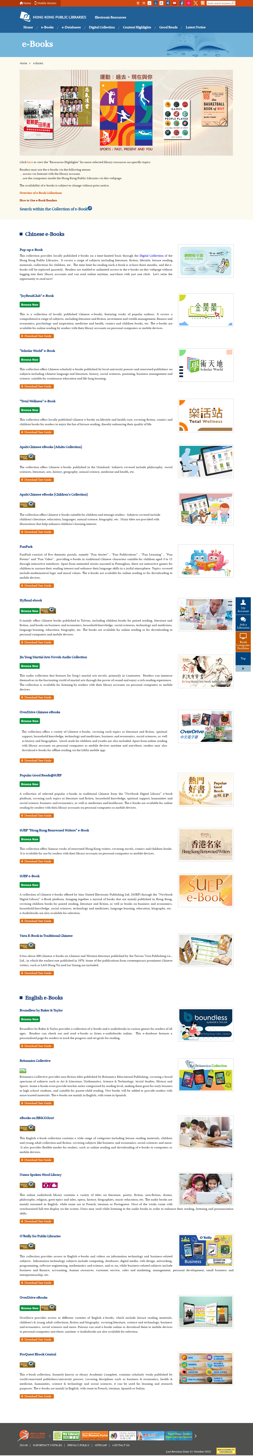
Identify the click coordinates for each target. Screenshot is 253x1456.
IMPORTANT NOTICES (47, 1445)
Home (27, 3)
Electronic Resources (110, 17)
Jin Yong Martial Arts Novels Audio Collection (53, 657)
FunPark (26, 547)
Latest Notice (196, 27)
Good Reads (168, 27)
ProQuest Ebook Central (38, 1354)
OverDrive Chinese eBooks (40, 712)
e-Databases (71, 27)
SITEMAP (101, 1445)
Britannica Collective (35, 1061)
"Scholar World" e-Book (37, 351)
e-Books (47, 27)
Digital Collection (102, 27)
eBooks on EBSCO (37, 1118)
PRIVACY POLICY (78, 1445)
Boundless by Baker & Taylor (41, 1010)
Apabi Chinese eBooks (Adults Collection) (51, 447)
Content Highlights (137, 27)
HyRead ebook (31, 600)
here (30, 162)
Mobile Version (46, 3)
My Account (243, 610)
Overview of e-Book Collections (41, 193)
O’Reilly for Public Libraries (40, 1236)
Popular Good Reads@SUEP (41, 775)
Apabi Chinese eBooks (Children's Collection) (54, 494)
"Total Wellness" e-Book (37, 401)
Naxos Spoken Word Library (41, 1175)
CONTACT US (121, 1445)
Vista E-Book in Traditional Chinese (46, 936)
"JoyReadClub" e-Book (37, 296)
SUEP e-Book (29, 876)
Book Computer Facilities (243, 645)
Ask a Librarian (243, 626)
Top (243, 658)
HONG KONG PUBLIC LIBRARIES (59, 17)
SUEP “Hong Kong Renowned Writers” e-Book (54, 830)
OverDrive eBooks (33, 1298)
